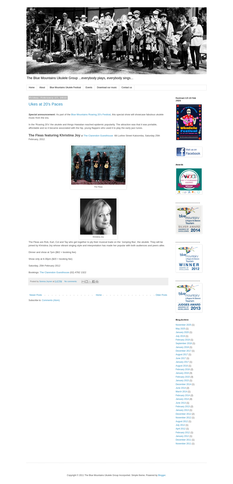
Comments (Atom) (51, 300)
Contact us (127, 87)
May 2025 (180, 328)
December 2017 (183, 351)
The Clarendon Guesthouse (98, 135)
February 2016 (183, 369)
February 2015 (183, 377)
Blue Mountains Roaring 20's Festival (91, 114)
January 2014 (182, 399)
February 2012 (183, 432)
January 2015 (182, 380)
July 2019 (180, 336)
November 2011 (183, 443)
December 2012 (183, 414)
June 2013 (181, 403)
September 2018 (184, 343)
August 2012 (182, 421)
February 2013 (183, 406)
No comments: (71, 281)
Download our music (107, 87)
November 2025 (183, 325)
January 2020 (182, 332)
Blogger (161, 475)
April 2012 (180, 428)
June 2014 (181, 388)
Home (32, 87)
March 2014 (181, 391)
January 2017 (182, 362)
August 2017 (182, 354)
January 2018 (182, 347)
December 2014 (183, 384)
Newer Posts (35, 295)
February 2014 (183, 395)
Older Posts (161, 295)
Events (89, 87)
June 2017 (181, 358)
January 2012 (182, 436)
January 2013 (182, 410)
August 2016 (182, 366)
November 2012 (183, 417)
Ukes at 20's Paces (46, 104)
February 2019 (183, 339)
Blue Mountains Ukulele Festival (65, 87)
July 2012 (180, 425)
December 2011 (183, 440)
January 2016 (182, 373)
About (42, 87)
